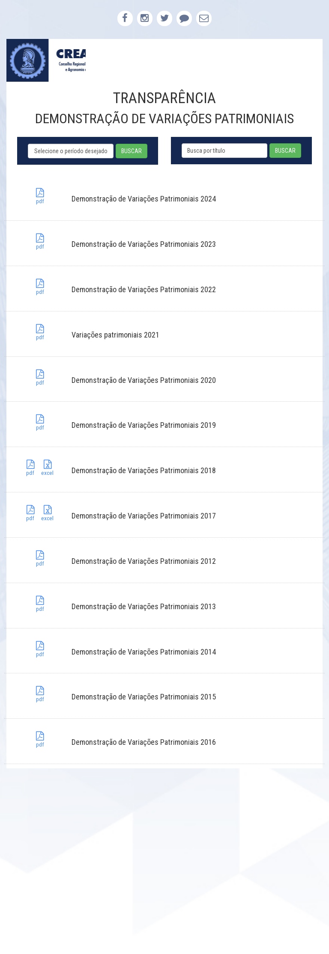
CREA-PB (46, 60)
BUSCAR (131, 151)
